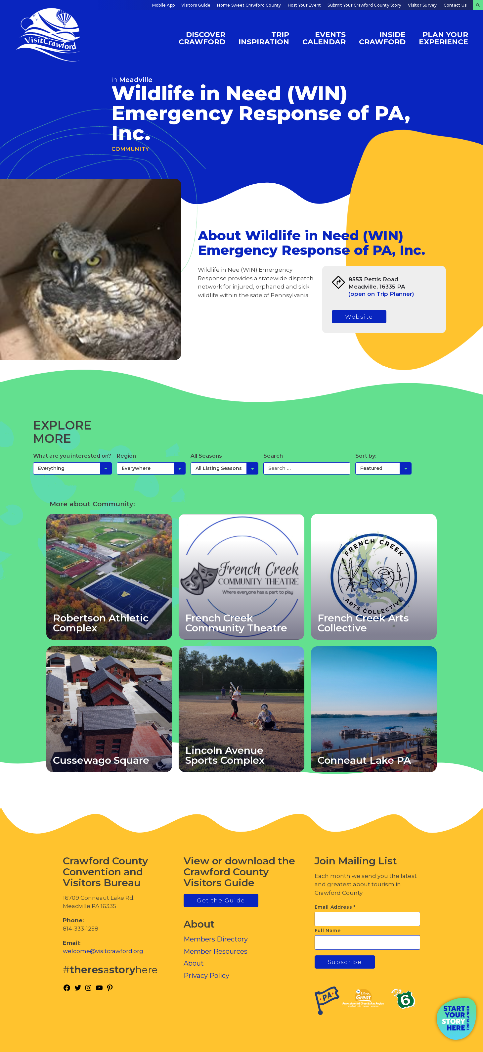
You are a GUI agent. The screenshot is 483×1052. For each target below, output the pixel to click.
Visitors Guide (195, 5)
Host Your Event (304, 5)
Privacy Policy (206, 976)
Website (359, 316)
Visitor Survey (422, 5)
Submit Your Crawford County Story (364, 5)
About (194, 963)
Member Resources (215, 951)
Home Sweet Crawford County (249, 5)
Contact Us (455, 5)
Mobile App (163, 5)
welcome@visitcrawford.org (103, 951)
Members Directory (216, 939)
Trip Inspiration (264, 38)
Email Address (335, 907)
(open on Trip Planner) (381, 294)
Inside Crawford (382, 38)
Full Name (328, 931)
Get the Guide (221, 900)
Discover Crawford (202, 38)
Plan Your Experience (443, 38)
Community (130, 149)
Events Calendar (324, 38)
